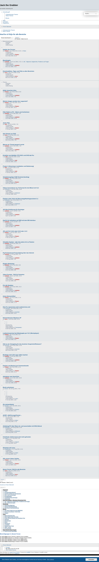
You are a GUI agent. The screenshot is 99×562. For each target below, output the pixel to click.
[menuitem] (12, 14)
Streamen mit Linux (9, 447)
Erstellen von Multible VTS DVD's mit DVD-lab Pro (18, 155)
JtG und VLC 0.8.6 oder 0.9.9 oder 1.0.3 (15, 231)
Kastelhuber (8, 449)
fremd (6, 388)
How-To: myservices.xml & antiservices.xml (16, 307)
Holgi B (6, 438)
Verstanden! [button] (91, 559)
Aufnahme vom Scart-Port (11, 376)
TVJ (6, 416)
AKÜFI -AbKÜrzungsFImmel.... (12, 415)
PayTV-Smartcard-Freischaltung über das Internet (18, 253)
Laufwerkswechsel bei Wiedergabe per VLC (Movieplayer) (21, 333)
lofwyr (16, 420)
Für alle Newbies (8, 285)
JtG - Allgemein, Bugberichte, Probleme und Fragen (36, 61)
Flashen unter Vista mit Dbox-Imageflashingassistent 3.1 (20, 198)
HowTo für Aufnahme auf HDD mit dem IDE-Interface (19, 220)
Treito (16, 452)
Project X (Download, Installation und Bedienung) (18, 166)
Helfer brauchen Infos (9, 90)
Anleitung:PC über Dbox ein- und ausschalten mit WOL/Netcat (22, 426)
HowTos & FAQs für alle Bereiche (13, 34)
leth (6, 124)
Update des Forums (9, 49)
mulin (16, 398)
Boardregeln (7, 60)
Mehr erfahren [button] (50, 559)
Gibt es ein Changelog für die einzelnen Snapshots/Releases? (22, 344)
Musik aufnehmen (8, 387)
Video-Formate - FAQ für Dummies (13, 274)
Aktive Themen (6, 31)
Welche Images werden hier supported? (15, 101)
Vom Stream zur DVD (9, 133)
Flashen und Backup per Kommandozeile (16, 365)
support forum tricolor (14, 552)
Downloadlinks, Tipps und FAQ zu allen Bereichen (18, 71)
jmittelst (7, 61)
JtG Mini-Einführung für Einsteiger (13, 209)
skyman (7, 405)
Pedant (7, 50)
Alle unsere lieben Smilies (11, 458)
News (24, 50)
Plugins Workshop (8, 263)
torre (6, 72)
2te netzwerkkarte (8, 404)
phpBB (28, 552)
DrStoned (7, 189)
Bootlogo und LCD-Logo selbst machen (15, 355)
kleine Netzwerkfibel (9, 296)
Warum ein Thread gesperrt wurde (13, 144)
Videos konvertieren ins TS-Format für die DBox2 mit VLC (21, 188)
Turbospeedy (18, 327)
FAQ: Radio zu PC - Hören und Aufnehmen (16, 112)
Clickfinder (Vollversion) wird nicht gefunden (17, 437)
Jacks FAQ (6, 123)
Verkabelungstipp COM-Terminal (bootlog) (16, 177)
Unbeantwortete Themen (9, 30)
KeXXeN (8, 308)
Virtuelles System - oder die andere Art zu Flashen (18, 242)
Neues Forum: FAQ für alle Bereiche (14, 469)
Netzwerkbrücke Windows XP (12, 318)
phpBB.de (17, 553)
